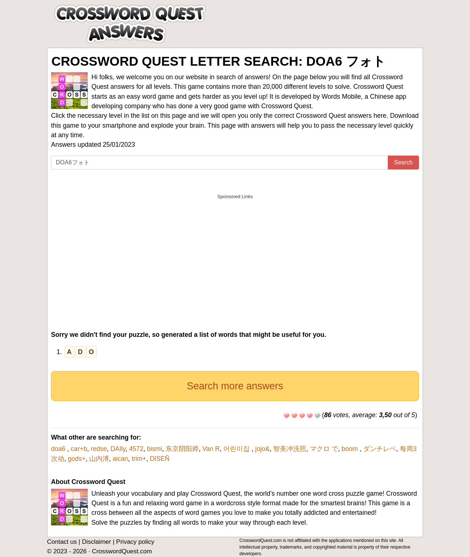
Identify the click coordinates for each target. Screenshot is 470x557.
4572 (136, 448)
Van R (211, 448)
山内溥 (99, 458)
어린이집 (237, 448)
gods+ (77, 458)
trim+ (139, 458)
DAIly (118, 448)
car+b (79, 448)
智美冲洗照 (289, 448)
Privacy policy (135, 541)
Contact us (62, 541)
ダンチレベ (379, 448)
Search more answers (235, 386)
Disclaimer (96, 541)
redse (99, 448)
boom (350, 448)
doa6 (59, 448)
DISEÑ (160, 458)
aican (120, 458)
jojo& (262, 448)
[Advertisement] (235, 254)
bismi (154, 448)
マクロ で (324, 448)
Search (403, 162)
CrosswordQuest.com (122, 551)
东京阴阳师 (182, 448)
